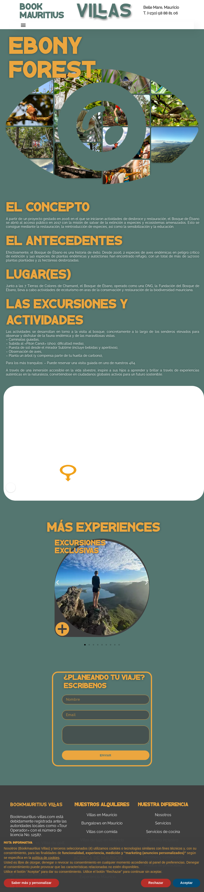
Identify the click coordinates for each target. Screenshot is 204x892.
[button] (23, 25)
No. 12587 (32, 835)
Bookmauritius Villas (36, 804)
